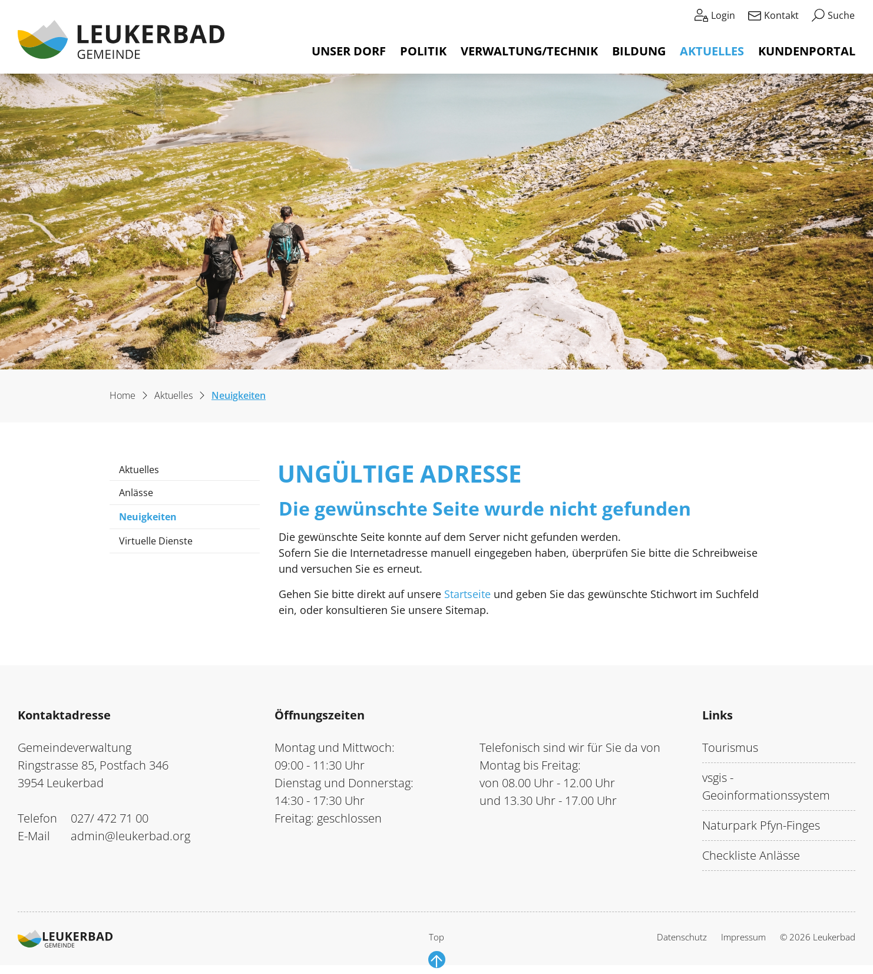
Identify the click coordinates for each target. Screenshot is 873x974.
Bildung (639, 51)
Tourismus (730, 747)
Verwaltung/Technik (529, 51)
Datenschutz (682, 937)
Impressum (743, 937)
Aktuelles (712, 51)
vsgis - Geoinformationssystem (766, 786)
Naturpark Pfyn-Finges (761, 825)
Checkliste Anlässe (751, 855)
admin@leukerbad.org (130, 836)
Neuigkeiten (153, 519)
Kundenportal (806, 51)
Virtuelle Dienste (156, 540)
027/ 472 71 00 (109, 818)
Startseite (467, 594)
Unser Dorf (349, 51)
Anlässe (136, 492)
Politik (423, 51)
